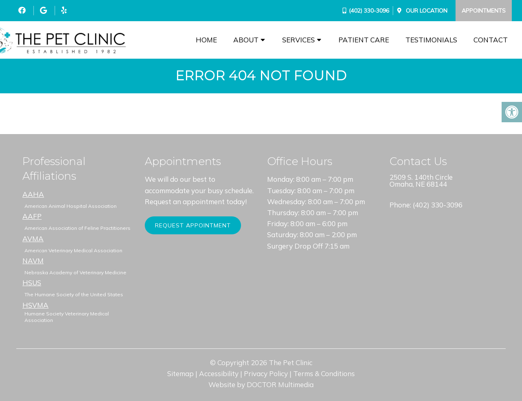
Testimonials (431, 39)
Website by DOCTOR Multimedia (261, 384)
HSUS (31, 282)
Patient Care (363, 39)
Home (206, 39)
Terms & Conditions (324, 373)
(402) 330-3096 (369, 10)
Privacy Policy (266, 373)
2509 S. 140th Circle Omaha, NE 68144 (421, 180)
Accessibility (219, 373)
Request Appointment (193, 225)
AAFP (32, 216)
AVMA (33, 238)
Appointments (484, 10)
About (246, 39)
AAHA (33, 194)
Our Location (425, 10)
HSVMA (35, 305)
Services (298, 39)
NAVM (33, 260)
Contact (490, 39)
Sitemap (180, 373)
